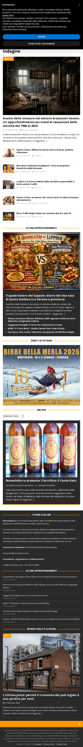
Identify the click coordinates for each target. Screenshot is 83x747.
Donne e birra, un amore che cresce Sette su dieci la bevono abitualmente (47, 198)
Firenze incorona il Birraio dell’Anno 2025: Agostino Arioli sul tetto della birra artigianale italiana (41, 319)
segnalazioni (21, 559)
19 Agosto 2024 (11, 130)
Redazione (38, 156)
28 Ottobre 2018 (24, 216)
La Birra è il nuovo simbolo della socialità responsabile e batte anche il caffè (45, 182)
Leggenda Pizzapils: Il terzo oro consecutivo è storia (35, 324)
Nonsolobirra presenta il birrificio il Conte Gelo (41, 480)
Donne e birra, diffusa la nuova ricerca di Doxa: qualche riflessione (44, 151)
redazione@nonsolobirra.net (15, 553)
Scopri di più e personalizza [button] (41, 43)
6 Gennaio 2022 (24, 156)
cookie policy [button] (8, 15)
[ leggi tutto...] (58, 313)
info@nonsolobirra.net (13, 565)
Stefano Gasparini (30, 130)
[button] (79, 724)
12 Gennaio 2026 (12, 703)
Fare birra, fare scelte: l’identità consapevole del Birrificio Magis (41, 332)
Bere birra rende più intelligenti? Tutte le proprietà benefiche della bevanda (42, 167)
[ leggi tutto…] (40, 140)
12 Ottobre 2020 (24, 171)
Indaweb (38, 744)
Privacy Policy (48, 744)
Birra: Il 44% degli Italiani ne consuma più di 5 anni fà (43, 213)
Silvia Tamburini (40, 171)
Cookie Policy (61, 744)
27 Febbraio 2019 (24, 203)
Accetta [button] (41, 37)
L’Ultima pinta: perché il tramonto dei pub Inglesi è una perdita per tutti (41, 697)
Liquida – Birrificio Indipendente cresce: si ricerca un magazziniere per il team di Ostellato (41, 619)
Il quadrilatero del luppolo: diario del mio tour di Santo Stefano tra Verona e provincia (40, 297)
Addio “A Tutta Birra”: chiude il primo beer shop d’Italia (36, 328)
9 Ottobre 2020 (24, 187)
